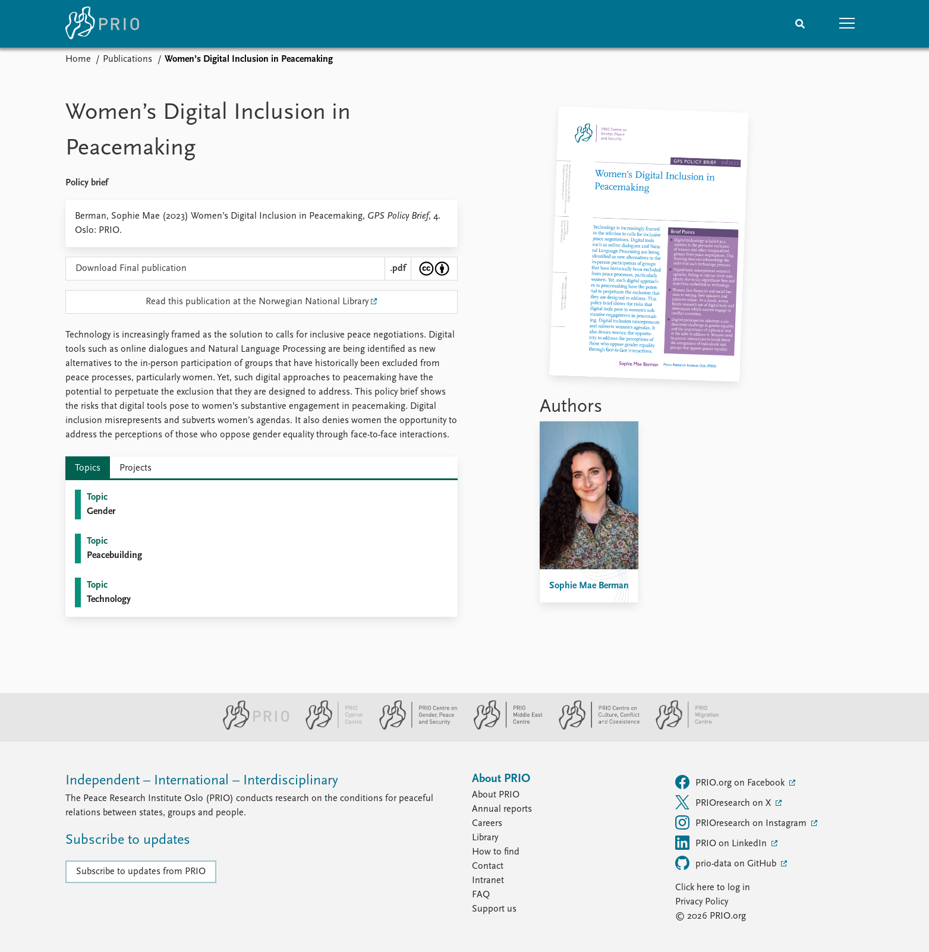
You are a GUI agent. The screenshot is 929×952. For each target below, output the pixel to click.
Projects (135, 468)
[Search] (800, 24)
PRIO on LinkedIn (722, 843)
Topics (87, 468)
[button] (847, 24)
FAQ (481, 895)
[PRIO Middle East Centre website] (503, 727)
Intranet (488, 880)
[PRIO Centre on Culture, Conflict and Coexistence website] (594, 727)
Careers (487, 823)
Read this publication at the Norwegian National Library (257, 302)
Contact (487, 866)
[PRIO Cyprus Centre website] (329, 727)
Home (78, 59)
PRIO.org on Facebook (731, 782)
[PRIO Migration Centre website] (681, 727)
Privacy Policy (701, 902)
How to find (495, 852)
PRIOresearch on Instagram (742, 822)
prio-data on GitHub (727, 863)
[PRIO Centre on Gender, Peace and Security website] (413, 727)
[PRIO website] (251, 727)
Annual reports (502, 809)
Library (485, 838)
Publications (127, 59)
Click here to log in (712, 888)
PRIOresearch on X (724, 802)
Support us (494, 909)
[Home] (102, 24)
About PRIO (495, 795)
